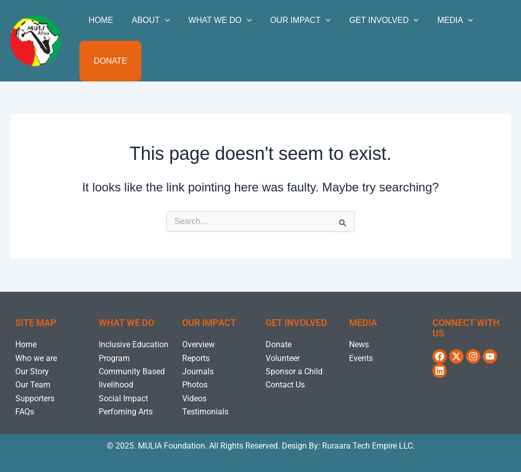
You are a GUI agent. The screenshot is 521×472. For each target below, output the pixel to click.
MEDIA (442, 20)
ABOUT (147, 20)
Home (100, 20)
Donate (109, 61)
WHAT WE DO (214, 20)
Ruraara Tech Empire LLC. (368, 446)
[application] (161, 20)
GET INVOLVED (373, 20)
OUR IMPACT (292, 20)
